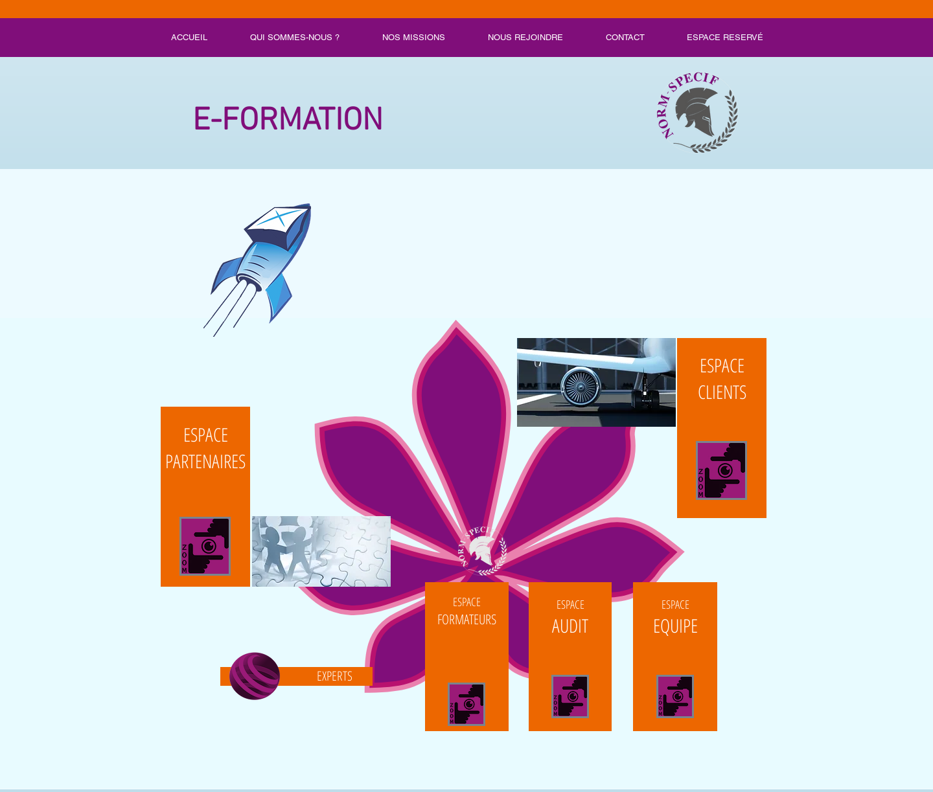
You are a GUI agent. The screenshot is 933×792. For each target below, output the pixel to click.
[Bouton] (467, 656)
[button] (466, 339)
